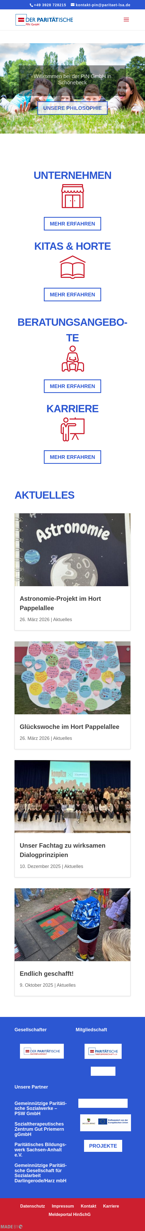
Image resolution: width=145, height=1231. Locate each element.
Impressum (63, 1206)
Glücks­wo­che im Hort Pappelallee (69, 726)
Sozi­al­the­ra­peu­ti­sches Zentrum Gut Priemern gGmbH (39, 1129)
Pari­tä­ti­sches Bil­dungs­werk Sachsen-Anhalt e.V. (40, 1150)
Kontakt (88, 1206)
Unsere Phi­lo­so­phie (72, 114)
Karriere (111, 1206)
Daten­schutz (32, 1206)
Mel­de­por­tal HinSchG (70, 1214)
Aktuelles (62, 619)
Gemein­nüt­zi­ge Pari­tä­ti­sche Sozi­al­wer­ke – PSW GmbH (41, 1108)
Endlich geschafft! (47, 973)
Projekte (103, 1146)
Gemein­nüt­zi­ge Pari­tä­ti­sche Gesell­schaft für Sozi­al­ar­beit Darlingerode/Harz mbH (41, 1173)
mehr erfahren (72, 224)
